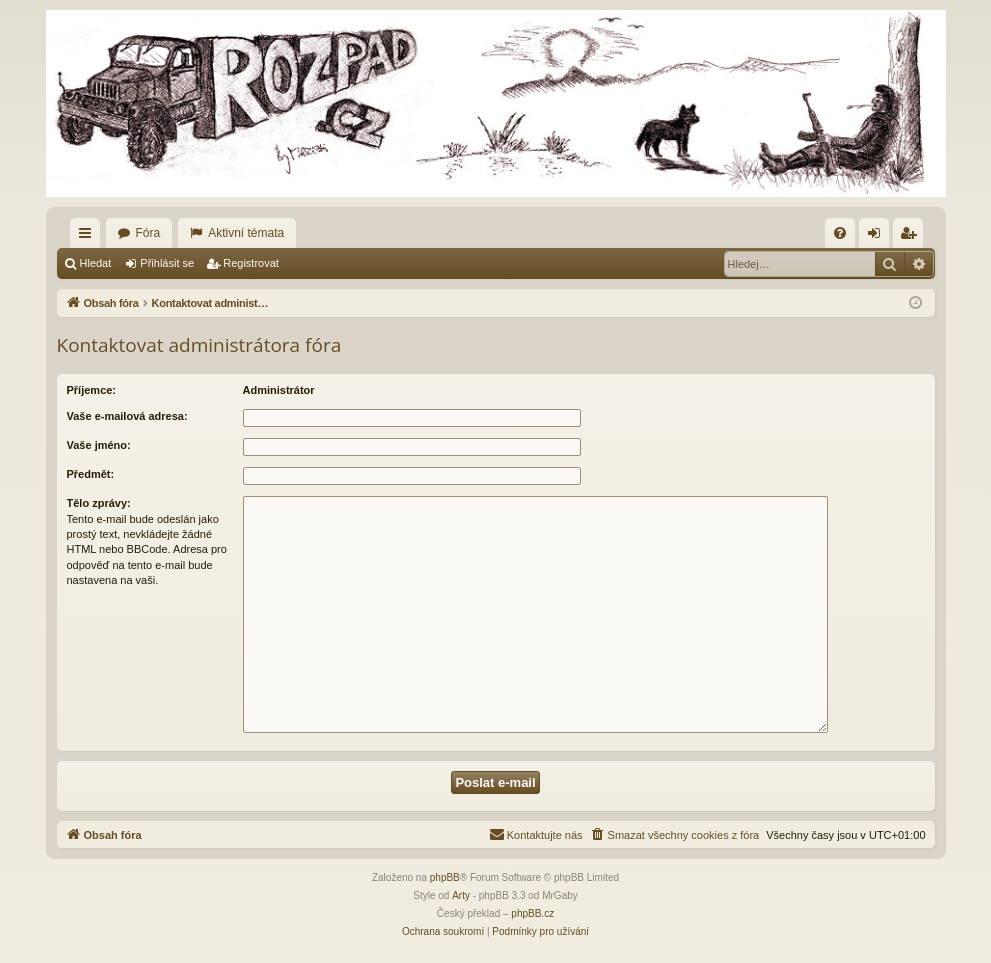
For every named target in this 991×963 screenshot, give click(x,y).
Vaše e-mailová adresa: (127, 416)
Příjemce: (92, 390)
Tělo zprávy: (99, 503)
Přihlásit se (167, 263)
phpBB (445, 877)
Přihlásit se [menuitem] (877, 237)
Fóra (148, 233)
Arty (461, 895)
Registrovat (251, 263)
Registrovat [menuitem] (911, 237)
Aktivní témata (246, 233)
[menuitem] (840, 233)
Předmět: (91, 474)
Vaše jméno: (99, 445)
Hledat (96, 263)
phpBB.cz (532, 913)
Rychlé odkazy (89, 237)
